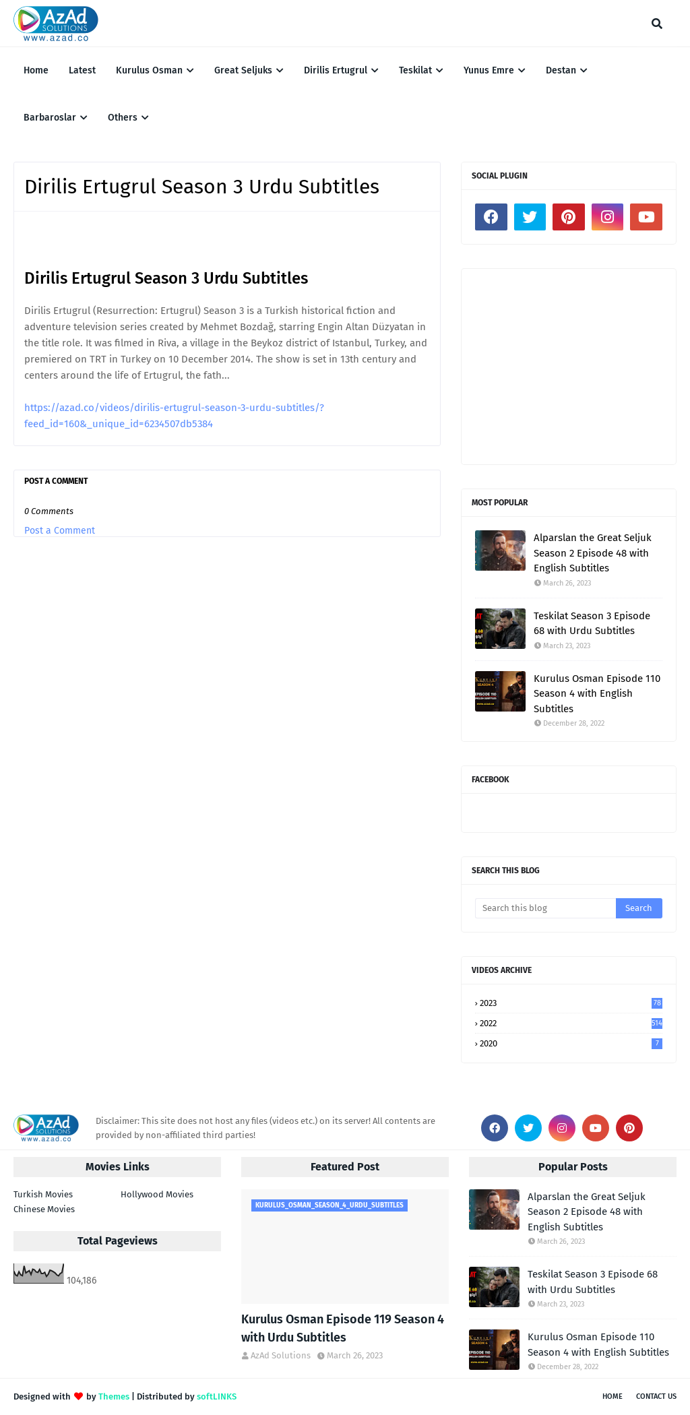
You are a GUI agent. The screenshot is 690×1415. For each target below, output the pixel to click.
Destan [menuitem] (561, 70)
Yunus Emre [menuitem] (489, 70)
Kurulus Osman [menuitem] (149, 70)
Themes (113, 1396)
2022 (571, 1023)
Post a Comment (59, 530)
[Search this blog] (545, 908)
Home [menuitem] (36, 70)
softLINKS (217, 1396)
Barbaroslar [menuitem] (50, 117)
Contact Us (656, 1396)
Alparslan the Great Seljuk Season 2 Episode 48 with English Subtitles (593, 553)
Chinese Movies (44, 1209)
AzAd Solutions (281, 1355)
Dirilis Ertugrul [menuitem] (335, 70)
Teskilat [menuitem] (415, 70)
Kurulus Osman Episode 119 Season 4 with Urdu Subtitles (342, 1328)
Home (612, 1396)
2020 (571, 1043)
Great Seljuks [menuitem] (243, 70)
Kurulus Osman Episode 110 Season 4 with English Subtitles (597, 693)
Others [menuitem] (122, 117)
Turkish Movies (43, 1194)
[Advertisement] (568, 366)
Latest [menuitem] (82, 70)
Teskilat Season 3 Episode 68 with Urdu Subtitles (592, 623)
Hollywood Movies (157, 1194)
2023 (571, 1003)
